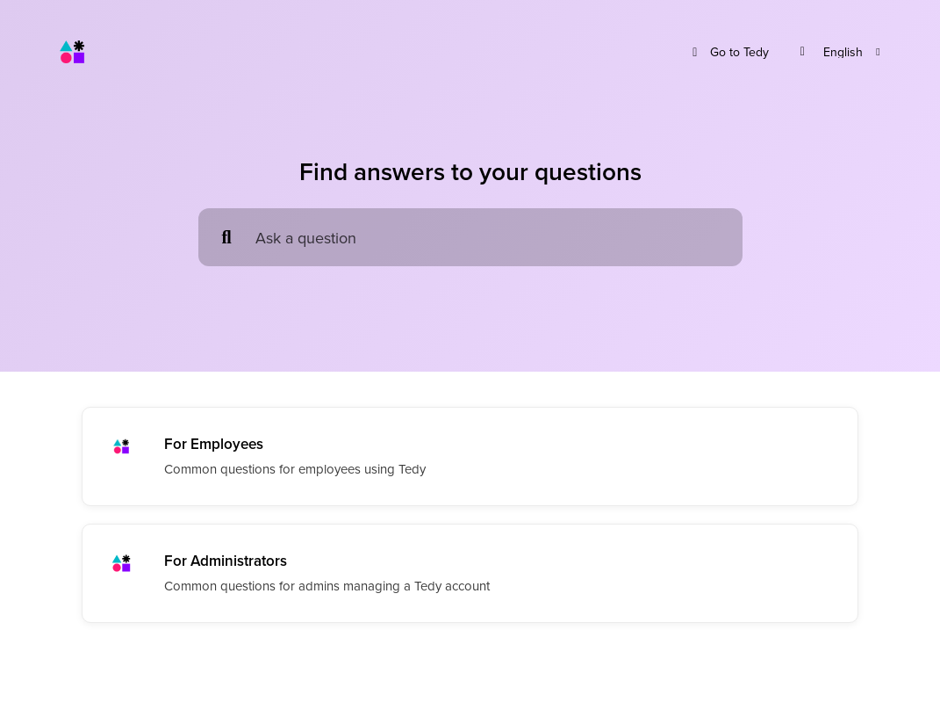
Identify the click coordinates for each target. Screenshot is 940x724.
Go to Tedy (728, 52)
